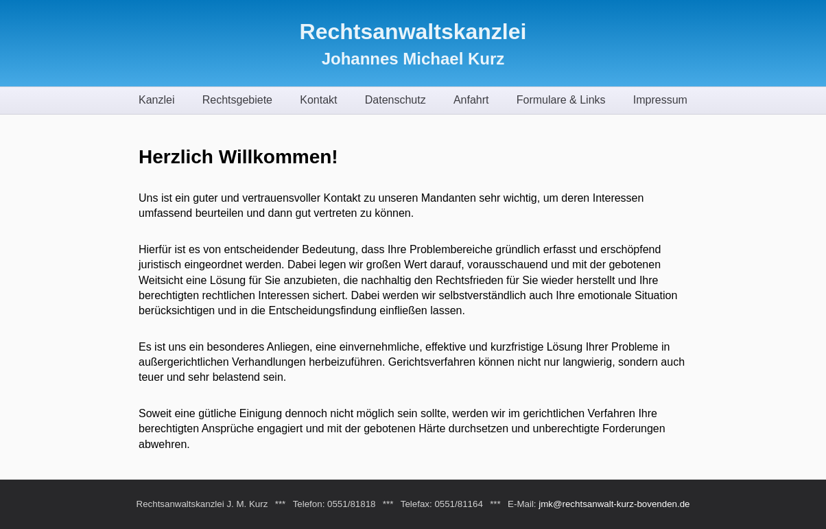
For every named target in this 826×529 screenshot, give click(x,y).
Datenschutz (395, 100)
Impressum (660, 100)
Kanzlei (156, 100)
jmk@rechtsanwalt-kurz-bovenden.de (614, 504)
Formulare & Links (561, 100)
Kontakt (318, 100)
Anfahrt (471, 100)
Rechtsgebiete (237, 100)
